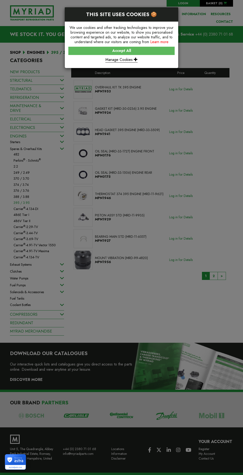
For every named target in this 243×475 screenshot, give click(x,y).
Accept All (121, 50)
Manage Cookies (121, 59)
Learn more (159, 42)
